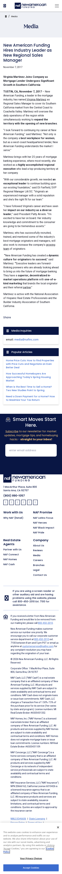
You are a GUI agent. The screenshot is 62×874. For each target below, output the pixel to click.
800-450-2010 (26, 601)
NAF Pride (38, 532)
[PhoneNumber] (5, 5)
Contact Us (40, 575)
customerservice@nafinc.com (38, 646)
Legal (36, 570)
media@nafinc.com (26, 339)
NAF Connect (11, 554)
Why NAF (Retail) (13, 518)
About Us (38, 545)
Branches (38, 565)
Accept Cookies (31, 867)
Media (14, 16)
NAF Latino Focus (43, 518)
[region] (31, 848)
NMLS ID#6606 (18, 818)
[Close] (58, 827)
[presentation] (31, 466)
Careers (38, 560)
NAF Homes (10, 559)
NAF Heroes (40, 522)
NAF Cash (9, 564)
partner (27, 287)
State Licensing (37, 818)
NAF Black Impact (43, 527)
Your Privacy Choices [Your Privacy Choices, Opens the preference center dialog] (31, 858)
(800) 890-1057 (14, 496)
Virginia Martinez (36, 99)
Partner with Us (12, 549)
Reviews (38, 550)
